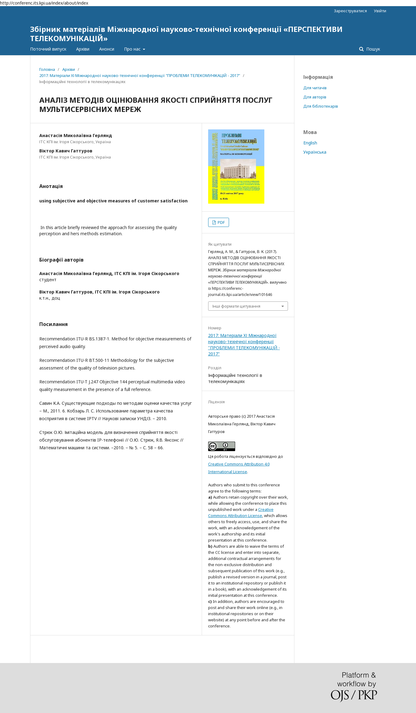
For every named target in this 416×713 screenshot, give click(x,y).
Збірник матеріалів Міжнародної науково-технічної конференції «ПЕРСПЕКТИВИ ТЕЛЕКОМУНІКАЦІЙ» (186, 33)
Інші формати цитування (236, 306)
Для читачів (315, 87)
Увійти (380, 10)
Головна (47, 69)
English (310, 143)
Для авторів (314, 97)
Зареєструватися (350, 10)
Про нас (133, 49)
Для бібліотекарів (320, 106)
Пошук (372, 49)
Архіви (82, 49)
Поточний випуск (48, 49)
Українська (314, 152)
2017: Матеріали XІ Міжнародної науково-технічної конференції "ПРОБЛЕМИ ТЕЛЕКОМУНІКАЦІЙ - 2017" (139, 75)
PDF (221, 222)
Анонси (106, 49)
